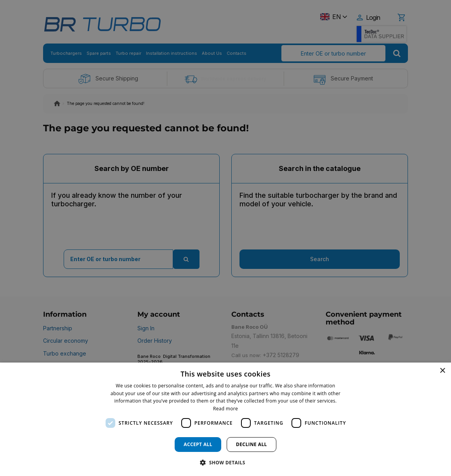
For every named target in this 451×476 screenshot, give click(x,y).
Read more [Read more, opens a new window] (225, 408)
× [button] (442, 371)
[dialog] (225, 419)
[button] (225, 462)
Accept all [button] (198, 444)
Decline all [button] (251, 444)
